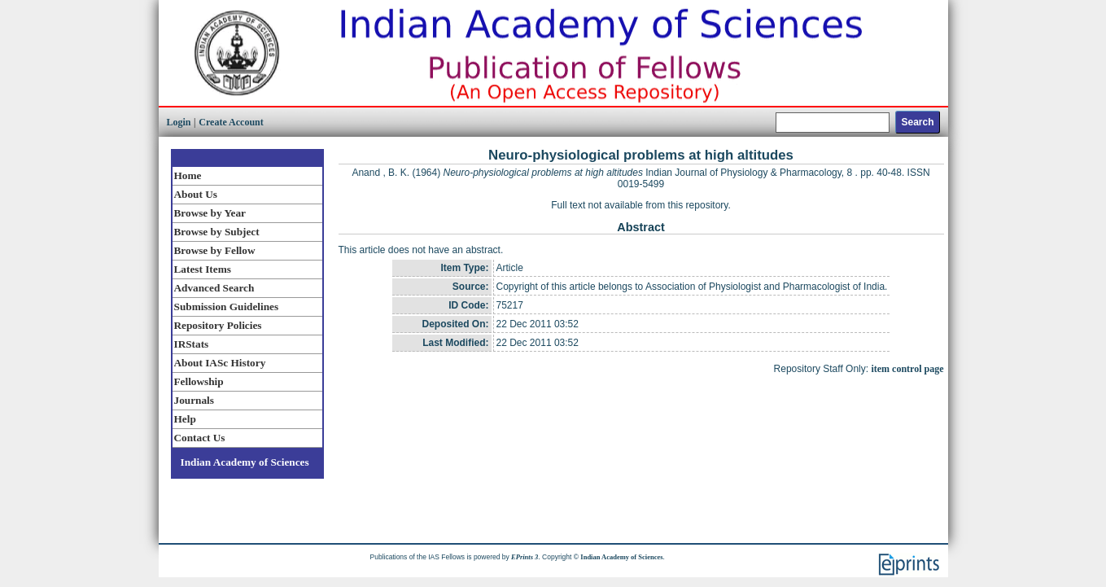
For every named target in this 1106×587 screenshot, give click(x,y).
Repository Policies (218, 325)
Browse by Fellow (215, 250)
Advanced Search (214, 288)
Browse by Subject (217, 232)
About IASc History (220, 363)
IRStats (191, 344)
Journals (194, 400)
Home (188, 175)
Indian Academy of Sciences (245, 462)
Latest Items (202, 269)
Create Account (231, 122)
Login (179, 122)
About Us (195, 194)
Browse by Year (210, 213)
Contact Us (199, 437)
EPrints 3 (524, 557)
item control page (907, 369)
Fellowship (199, 381)
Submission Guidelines (226, 306)
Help (185, 419)
